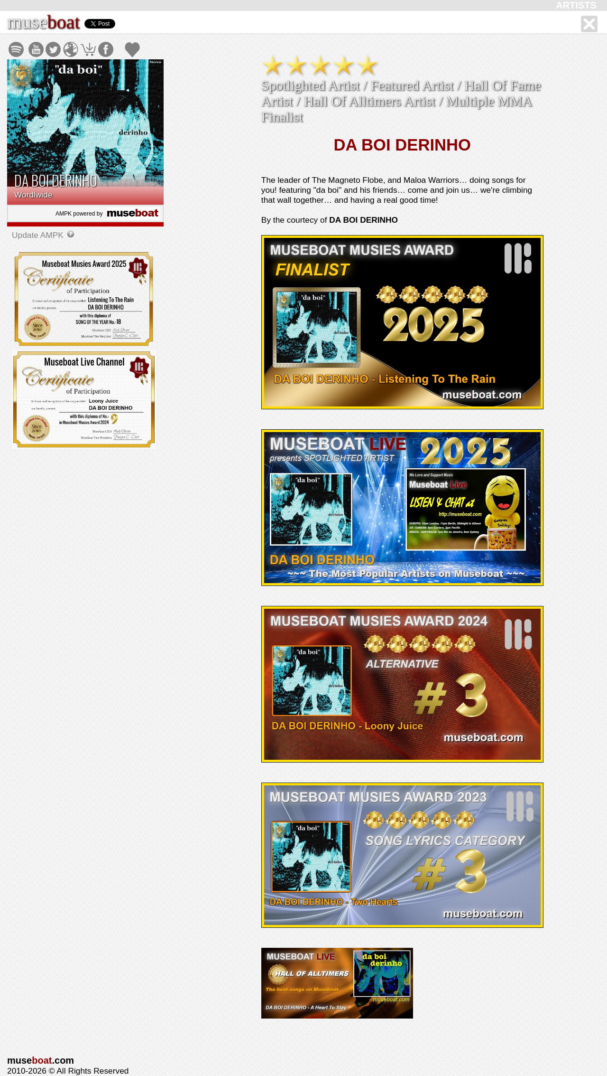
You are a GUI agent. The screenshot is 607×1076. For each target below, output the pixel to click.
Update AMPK (39, 235)
